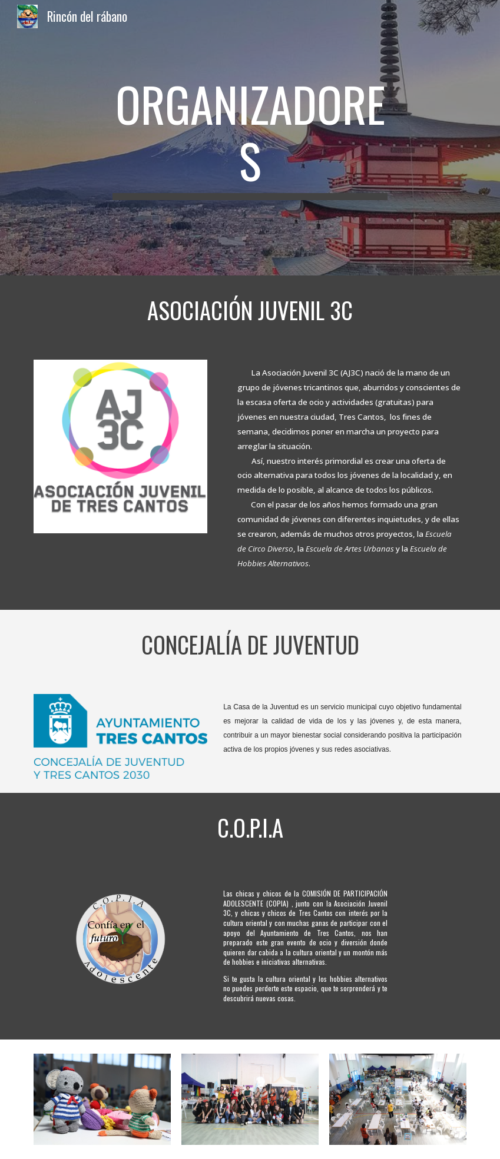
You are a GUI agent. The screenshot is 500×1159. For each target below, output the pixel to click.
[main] (250, 138)
